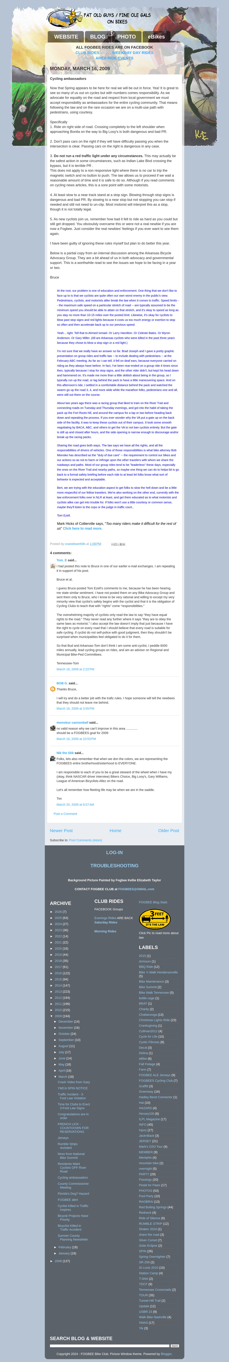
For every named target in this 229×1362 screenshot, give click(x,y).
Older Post (168, 830)
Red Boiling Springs (153, 1207)
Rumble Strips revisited (68, 1146)
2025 (59, 918)
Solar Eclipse (148, 1245)
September (67, 1040)
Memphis (145, 1157)
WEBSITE (66, 37)
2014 (59, 985)
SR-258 (144, 1262)
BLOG (97, 37)
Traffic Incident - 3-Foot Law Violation (72, 1096)
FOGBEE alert (68, 1200)
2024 (59, 924)
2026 (59, 912)
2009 (59, 1016)
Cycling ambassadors (73, 1177)
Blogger (166, 1354)
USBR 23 (145, 1312)
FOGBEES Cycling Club (156, 1080)
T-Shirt (143, 1279)
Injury (143, 1130)
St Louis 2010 (148, 1267)
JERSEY (145, 1141)
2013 (59, 991)
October (65, 1034)
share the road (149, 1234)
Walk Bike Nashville (153, 1317)
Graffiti (143, 1086)
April (62, 1070)
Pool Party (146, 1196)
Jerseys (63, 1138)
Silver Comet (148, 1240)
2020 (59, 948)
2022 (59, 936)
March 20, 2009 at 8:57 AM (75, 804)
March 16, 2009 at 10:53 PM (76, 739)
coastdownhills (75, 544)
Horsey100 (146, 1113)
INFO (143, 1124)
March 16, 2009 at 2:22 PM (75, 669)
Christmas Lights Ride (154, 1020)
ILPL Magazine (149, 1119)
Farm (142, 1069)
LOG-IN (114, 852)
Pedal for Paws (149, 1185)
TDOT (143, 1284)
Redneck (145, 1212)
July (62, 1052)
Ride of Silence (149, 1218)
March (63, 1077)
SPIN (142, 1251)
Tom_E (62, 560)
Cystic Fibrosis (149, 1042)
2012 (59, 998)
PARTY (144, 1174)
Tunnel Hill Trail (150, 1300)
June (62, 1058)
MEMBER (146, 1152)
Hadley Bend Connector (155, 1097)
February (65, 1247)
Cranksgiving (148, 1025)
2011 (59, 1004)
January (65, 1253)
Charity (144, 1009)
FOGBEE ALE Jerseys (155, 1075)
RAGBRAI (146, 1201)
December (66, 1021)
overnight (145, 1168)
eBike (143, 1058)
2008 (59, 1261)
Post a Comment (65, 814)
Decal (143, 1047)
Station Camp (148, 1273)
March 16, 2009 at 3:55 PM (75, 708)
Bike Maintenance (151, 981)
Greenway (146, 1091)
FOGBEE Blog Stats (153, 902)
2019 (59, 954)
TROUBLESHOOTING (114, 865)
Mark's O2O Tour (151, 1146)
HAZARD (145, 1108)
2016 (59, 973)
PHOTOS (145, 1191)
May (62, 1064)
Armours (145, 961)
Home (115, 830)
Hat (141, 1102)
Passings (145, 1179)
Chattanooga (148, 1014)
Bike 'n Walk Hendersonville (158, 972)
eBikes (156, 37)
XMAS (143, 1322)
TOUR (143, 1295)
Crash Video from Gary (74, 1082)
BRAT (143, 1003)
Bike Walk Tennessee (154, 992)
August (64, 1046)
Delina (143, 1053)
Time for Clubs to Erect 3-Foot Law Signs (74, 1106)
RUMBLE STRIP (150, 1224)
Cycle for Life (148, 1036)
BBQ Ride (146, 967)
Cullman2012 (148, 1031)
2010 (59, 1010)
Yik (141, 1328)
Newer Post (61, 830)
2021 (59, 942)
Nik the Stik (65, 753)
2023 (59, 930)
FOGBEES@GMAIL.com (136, 889)
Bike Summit (148, 987)
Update (144, 1306)
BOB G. (62, 683)
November (66, 1027)
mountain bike (149, 1163)
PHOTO (126, 37)
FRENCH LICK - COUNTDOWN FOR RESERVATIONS (73, 1128)
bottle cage (147, 998)
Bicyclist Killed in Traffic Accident (69, 1227)
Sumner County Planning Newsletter (73, 1237)
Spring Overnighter (152, 1256)
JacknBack (146, 1135)
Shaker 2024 (148, 1229)
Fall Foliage (147, 1064)
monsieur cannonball (72, 722)
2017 (59, 967)
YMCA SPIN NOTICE (73, 1088)
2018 (59, 961)
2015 (59, 979)
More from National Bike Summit (71, 1156)
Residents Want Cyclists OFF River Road (72, 1167)
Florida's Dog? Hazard (73, 1193)
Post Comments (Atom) (85, 840)
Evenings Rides (105, 918)
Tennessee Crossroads (155, 1289)
